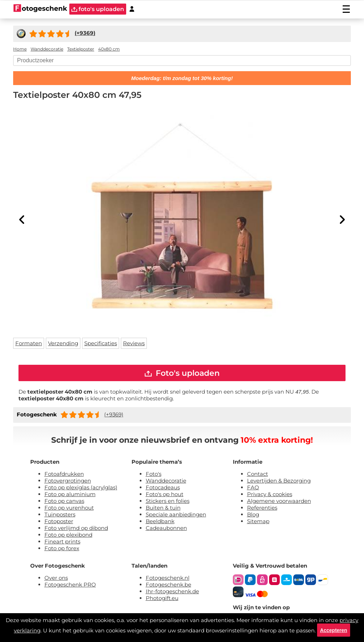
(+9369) (113, 415)
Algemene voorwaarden (279, 502)
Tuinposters (59, 515)
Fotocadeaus (163, 488)
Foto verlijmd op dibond (76, 529)
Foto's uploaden (182, 373)
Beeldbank (160, 522)
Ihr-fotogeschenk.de (172, 592)
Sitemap (258, 522)
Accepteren (333, 629)
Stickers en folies (167, 502)
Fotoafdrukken (64, 475)
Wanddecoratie (166, 481)
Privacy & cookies (269, 495)
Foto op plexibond (68, 535)
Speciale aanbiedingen (176, 515)
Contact (257, 475)
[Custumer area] (132, 9)
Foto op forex (61, 549)
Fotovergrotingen (67, 481)
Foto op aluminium (70, 495)
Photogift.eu (162, 599)
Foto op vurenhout (69, 508)
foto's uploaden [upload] (97, 9)
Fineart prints (62, 542)
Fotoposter (58, 522)
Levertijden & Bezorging (279, 481)
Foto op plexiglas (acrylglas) (80, 488)
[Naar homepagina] (40, 9)
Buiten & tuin (163, 508)
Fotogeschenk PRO (70, 585)
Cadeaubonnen (166, 529)
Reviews (134, 343)
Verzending (63, 343)
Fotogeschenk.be (168, 585)
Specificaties (100, 343)
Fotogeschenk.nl (167, 578)
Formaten (28, 343)
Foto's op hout (164, 495)
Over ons (56, 578)
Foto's (153, 475)
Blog (253, 515)
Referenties (262, 508)
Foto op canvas (64, 502)
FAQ (253, 488)
